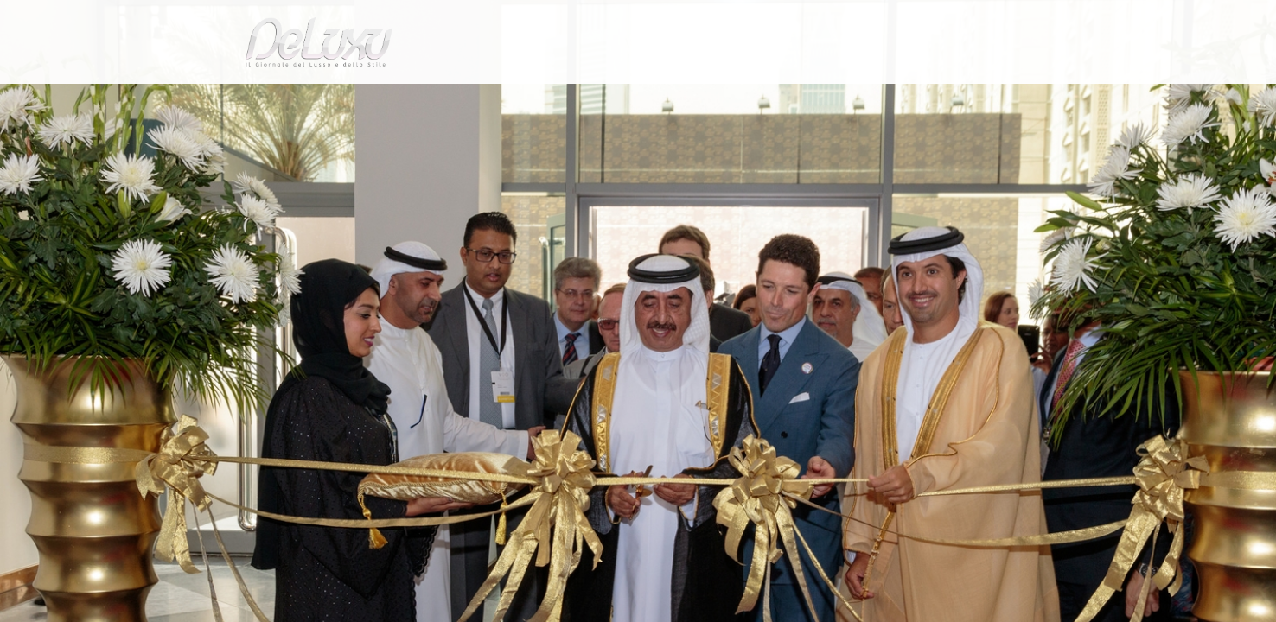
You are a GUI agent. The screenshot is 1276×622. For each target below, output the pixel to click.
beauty (635, 98)
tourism (944, 98)
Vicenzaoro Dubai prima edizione (396, 141)
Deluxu (242, 141)
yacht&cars (779, 98)
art (284, 141)
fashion (711, 98)
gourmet (1018, 98)
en (1027, 21)
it (971, 21)
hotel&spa (858, 98)
